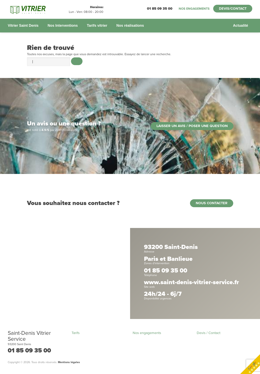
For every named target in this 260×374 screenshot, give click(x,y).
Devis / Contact (208, 333)
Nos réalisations (130, 26)
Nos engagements (194, 9)
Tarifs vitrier (97, 26)
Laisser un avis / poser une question (192, 126)
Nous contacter (211, 203)
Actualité (240, 26)
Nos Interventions (63, 26)
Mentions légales (69, 362)
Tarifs (76, 333)
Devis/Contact (233, 8)
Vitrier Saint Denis (23, 26)
